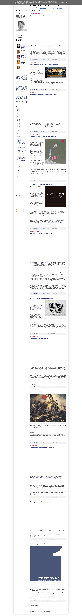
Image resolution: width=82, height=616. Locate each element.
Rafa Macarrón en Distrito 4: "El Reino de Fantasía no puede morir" (43, 136)
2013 (18, 126)
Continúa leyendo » (33, 56)
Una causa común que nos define (36, 392)
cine (22, 86)
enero (19, 174)
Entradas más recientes (33, 603)
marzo (19, 171)
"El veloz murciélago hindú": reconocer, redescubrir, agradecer (42, 184)
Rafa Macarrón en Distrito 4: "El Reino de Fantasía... (21, 143)
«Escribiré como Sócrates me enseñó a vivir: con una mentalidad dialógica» (42, 585)
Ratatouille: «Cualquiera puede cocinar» (23, 51)
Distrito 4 (40, 138)
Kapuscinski (21, 80)
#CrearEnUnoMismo (57, 10)
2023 (18, 112)
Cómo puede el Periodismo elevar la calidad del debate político (43, 94)
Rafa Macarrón (32, 138)
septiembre (19, 131)
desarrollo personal (19, 89)
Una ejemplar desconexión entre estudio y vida (23, 57)
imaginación (25, 94)
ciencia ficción (18, 86)
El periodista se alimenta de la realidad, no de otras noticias (42, 447)
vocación (17, 103)
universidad (24, 102)
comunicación (24, 87)
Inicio (49, 603)
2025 (18, 109)
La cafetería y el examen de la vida (23, 67)
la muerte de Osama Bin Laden (41, 262)
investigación (17, 96)
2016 (18, 122)
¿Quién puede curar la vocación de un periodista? (40, 16)
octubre (19, 130)
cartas (26, 85)
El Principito (24, 75)
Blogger (50, 611)
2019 (18, 117)
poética (17, 101)
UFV (22, 37)
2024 (18, 110)
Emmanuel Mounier (19, 76)
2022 (18, 113)
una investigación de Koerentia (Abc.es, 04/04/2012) (36, 309)
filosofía (17, 92)
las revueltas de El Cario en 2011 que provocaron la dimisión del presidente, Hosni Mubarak (47, 477)
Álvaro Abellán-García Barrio (38, 59)
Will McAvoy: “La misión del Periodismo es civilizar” (40, 502)
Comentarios (18, 211)
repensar (23, 101)
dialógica (17, 90)
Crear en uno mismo (21, 74)
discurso (22, 90)
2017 (18, 120)
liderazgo (17, 97)
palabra (25, 98)
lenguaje (22, 96)
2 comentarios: (45, 333)
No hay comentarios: (46, 59)
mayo (19, 168)
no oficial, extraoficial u (36, 370)
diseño (26, 90)
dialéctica (25, 89)
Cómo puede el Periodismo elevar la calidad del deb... (21, 140)
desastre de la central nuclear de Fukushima (51, 367)
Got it (66, 2)
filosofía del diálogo (23, 92)
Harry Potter (24, 78)
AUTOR (19, 10)
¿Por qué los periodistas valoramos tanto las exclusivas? (41, 233)
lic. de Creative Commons (38, 611)
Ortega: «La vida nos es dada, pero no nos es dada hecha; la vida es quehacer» (23, 46)
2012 (18, 176)
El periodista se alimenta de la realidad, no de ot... (21, 158)
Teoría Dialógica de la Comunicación (34, 10)
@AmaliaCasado (58, 207)
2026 (18, 107)
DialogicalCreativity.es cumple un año (37, 544)
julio (18, 166)
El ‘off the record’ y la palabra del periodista (39, 338)
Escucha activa (24, 76)
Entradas (18, 209)
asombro (22, 85)
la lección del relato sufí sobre (54, 222)
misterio (21, 97)
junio (19, 167)
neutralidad (21, 98)
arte (20, 85)
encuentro (25, 91)
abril (18, 170)
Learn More (61, 2)
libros (25, 96)
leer (19, 96)
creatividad (24, 88)
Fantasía (17, 77)
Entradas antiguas (63, 603)
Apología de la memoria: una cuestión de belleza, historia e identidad (44, 64)
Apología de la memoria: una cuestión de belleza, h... (21, 137)
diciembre (19, 127)
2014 (18, 124)
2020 (18, 116)
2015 (18, 123)
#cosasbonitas (53, 207)
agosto (19, 164)
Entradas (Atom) (36, 605)
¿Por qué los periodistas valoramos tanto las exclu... (21, 148)
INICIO (16, 10)
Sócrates (18, 81)
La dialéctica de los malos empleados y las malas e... (22, 151)
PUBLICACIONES (24, 10)
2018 (18, 119)
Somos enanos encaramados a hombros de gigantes (23, 62)
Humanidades (18, 79)
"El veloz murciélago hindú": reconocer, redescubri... (22, 145)
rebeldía (20, 101)
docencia (17, 91)
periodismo (18, 100)
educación (21, 91)
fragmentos (25, 93)
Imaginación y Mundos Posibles (47, 10)
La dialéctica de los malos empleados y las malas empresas (42, 298)
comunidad (17, 88)
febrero (19, 173)
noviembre (19, 129)
